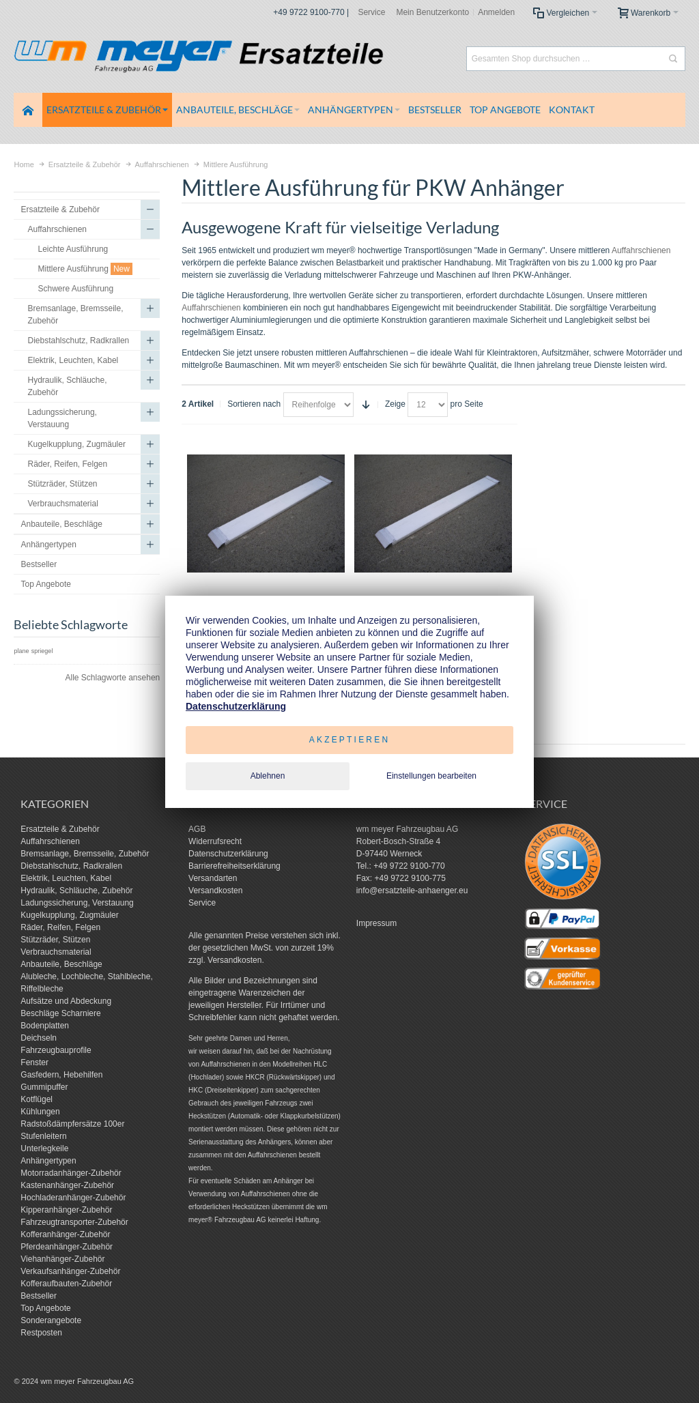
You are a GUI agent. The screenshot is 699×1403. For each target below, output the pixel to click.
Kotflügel (36, 1099)
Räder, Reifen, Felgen (60, 927)
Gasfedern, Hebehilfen (61, 1075)
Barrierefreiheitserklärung (234, 866)
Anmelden (496, 12)
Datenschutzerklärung (228, 853)
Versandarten (212, 878)
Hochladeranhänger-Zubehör (73, 1197)
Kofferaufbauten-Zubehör (66, 1283)
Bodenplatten (44, 1025)
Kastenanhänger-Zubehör (67, 1185)
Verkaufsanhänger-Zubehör (70, 1271)
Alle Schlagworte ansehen (112, 677)
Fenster (34, 1062)
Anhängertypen (48, 1161)
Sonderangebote (50, 1320)
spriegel (42, 651)
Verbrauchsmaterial (55, 952)
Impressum (376, 923)
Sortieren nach (254, 404)
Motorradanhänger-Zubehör (70, 1173)
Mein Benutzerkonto (432, 12)
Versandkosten (215, 890)
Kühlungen (39, 1111)
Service (371, 12)
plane (21, 651)
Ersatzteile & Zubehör (59, 829)
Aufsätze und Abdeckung (65, 1001)
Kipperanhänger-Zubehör (66, 1210)
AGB (196, 829)
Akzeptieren (349, 739)
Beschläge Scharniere (60, 1013)
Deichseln (38, 1038)
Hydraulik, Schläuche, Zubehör (76, 890)
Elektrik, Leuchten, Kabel (65, 878)
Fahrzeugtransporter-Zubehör (74, 1222)
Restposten (41, 1332)
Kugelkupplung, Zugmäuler (69, 915)
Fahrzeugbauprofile (55, 1050)
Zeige (395, 404)
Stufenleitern (43, 1136)
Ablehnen (268, 776)
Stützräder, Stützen (55, 939)
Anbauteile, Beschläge (61, 964)
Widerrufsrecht (215, 841)
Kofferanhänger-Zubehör (65, 1234)
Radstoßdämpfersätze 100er (72, 1124)
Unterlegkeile (44, 1148)
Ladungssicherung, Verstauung (76, 903)
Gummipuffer (44, 1087)
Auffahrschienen (641, 250)
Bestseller (38, 1296)
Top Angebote (45, 1308)
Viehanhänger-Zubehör (62, 1259)
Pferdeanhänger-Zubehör (66, 1247)
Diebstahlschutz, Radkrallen (71, 866)
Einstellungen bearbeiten (431, 776)
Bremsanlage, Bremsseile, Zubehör (84, 853)
